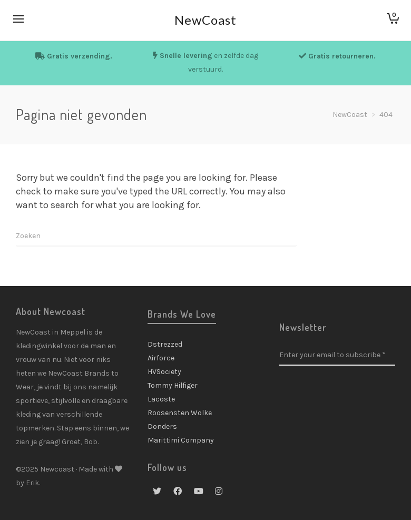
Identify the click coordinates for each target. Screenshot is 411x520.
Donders (162, 426)
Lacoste (161, 399)
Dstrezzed (165, 344)
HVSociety (164, 371)
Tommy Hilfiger (173, 385)
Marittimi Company (181, 440)
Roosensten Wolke (180, 412)
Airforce (161, 358)
